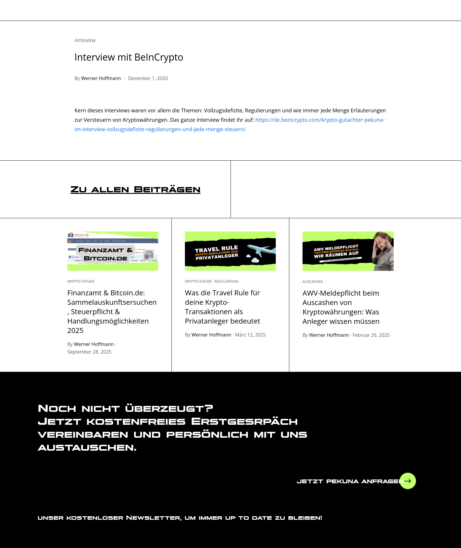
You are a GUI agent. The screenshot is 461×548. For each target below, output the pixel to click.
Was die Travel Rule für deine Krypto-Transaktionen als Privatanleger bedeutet (222, 307)
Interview (85, 41)
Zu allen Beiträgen (136, 189)
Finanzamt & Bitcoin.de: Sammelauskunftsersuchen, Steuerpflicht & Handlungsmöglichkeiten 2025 (112, 311)
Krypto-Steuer (80, 281)
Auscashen (313, 282)
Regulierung (227, 281)
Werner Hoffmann (101, 78)
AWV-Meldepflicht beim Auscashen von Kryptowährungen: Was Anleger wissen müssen (341, 307)
